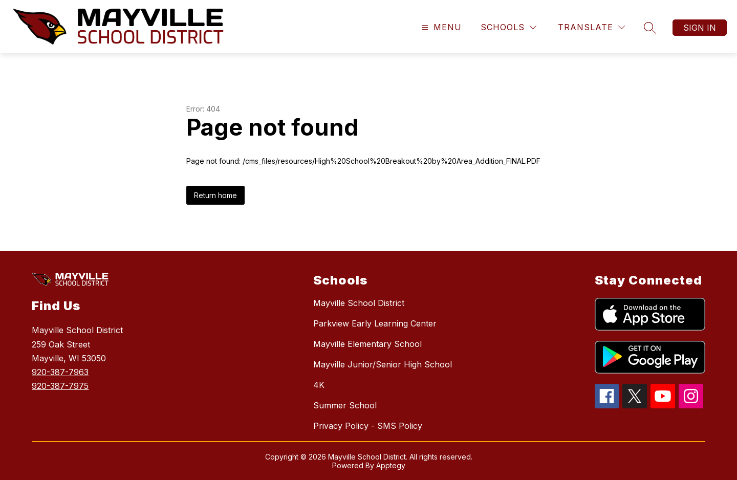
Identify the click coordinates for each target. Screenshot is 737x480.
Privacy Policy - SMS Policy (367, 426)
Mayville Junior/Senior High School (382, 364)
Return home (215, 195)
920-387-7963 (60, 372)
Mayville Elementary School (367, 344)
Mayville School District (358, 303)
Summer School (345, 405)
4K (318, 385)
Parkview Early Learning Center (375, 323)
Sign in (699, 28)
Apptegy (390, 465)
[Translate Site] (591, 27)
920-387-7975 (60, 386)
